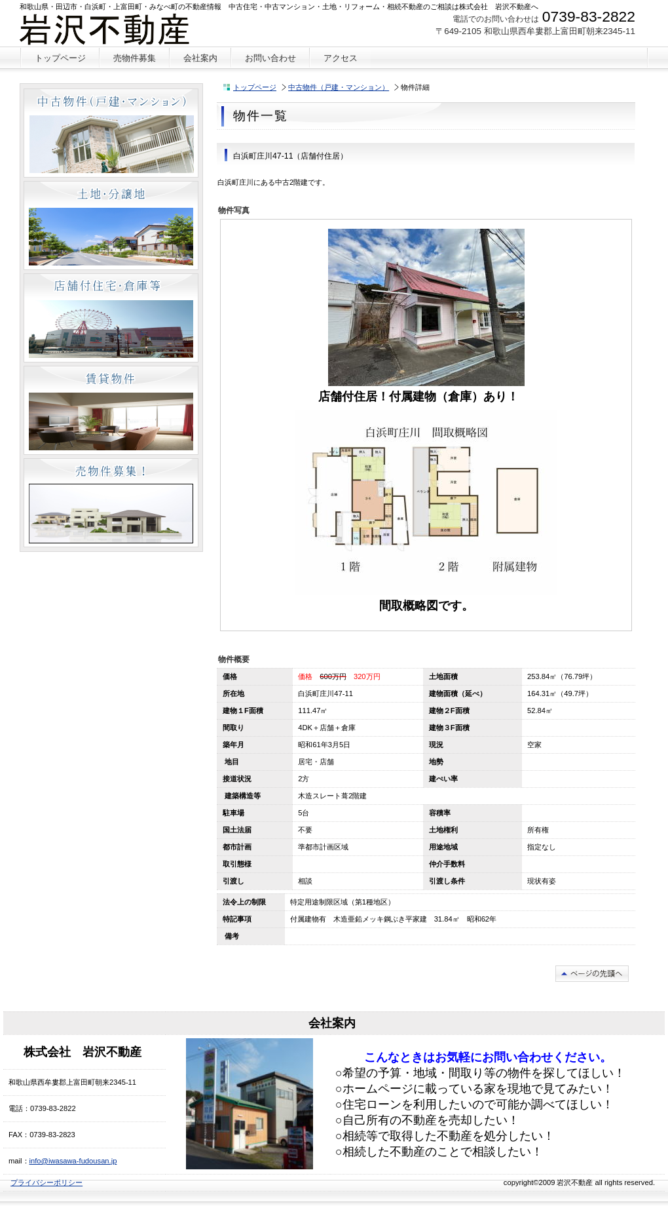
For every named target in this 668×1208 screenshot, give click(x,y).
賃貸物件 (111, 410)
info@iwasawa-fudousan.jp (73, 1161)
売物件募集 (111, 502)
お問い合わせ (270, 58)
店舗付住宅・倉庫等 (111, 317)
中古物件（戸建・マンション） (338, 87)
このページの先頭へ (592, 973)
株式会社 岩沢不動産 (117, 29)
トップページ (254, 87)
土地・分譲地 (111, 225)
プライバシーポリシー (46, 1182)
